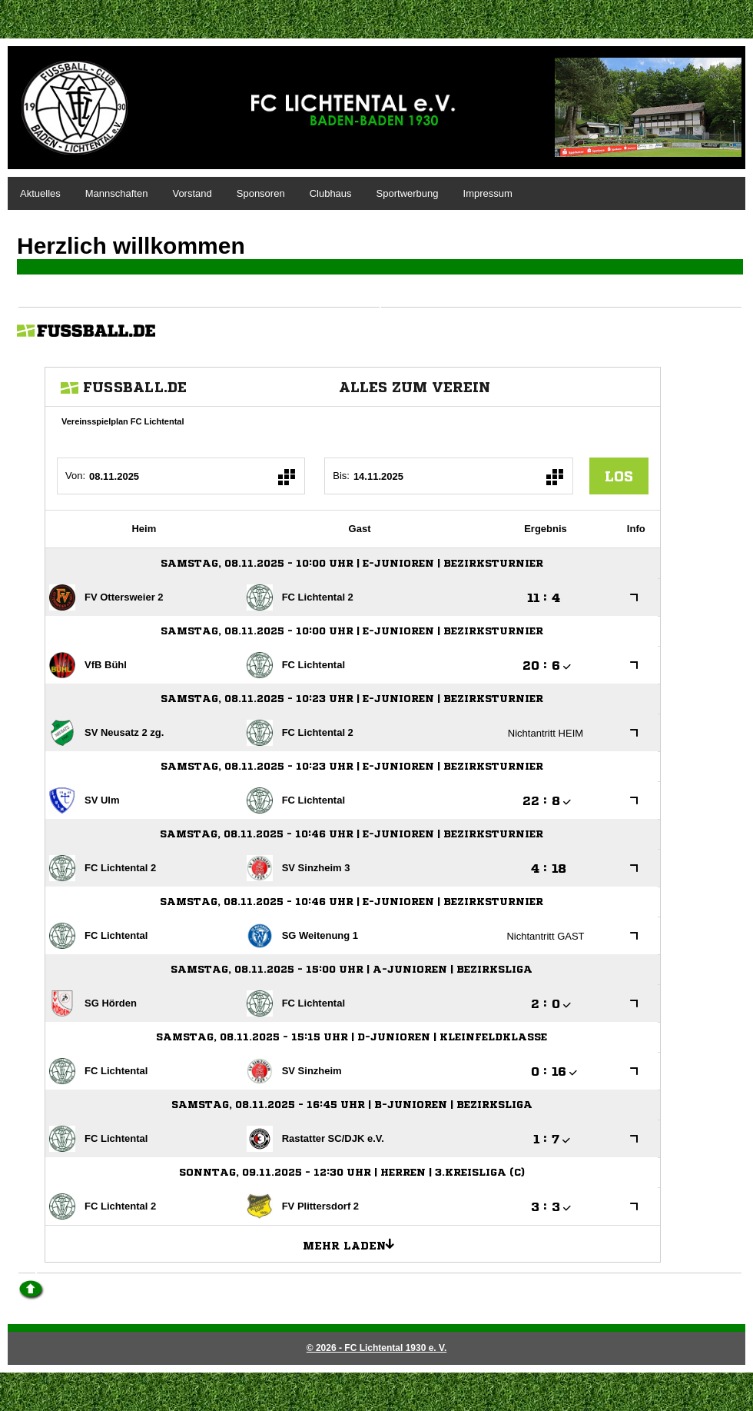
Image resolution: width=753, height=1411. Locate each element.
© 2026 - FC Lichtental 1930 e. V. (377, 1348)
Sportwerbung (407, 193)
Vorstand (191, 193)
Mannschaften (116, 193)
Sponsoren (261, 193)
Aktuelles (40, 193)
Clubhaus (331, 193)
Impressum (488, 193)
